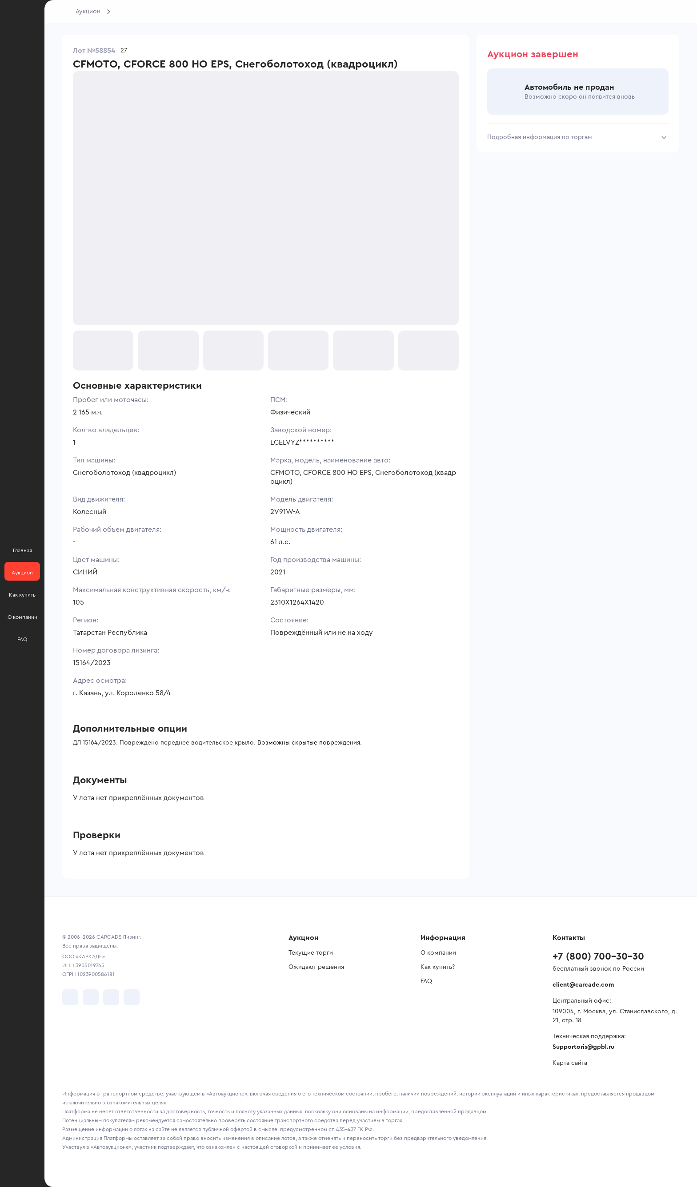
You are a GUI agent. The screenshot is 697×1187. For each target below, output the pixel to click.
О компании (438, 953)
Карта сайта (570, 1063)
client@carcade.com (583, 985)
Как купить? (438, 967)
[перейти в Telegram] (91, 997)
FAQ (426, 981)
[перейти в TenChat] (132, 997)
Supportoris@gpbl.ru (583, 1047)
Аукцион (88, 11)
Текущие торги (310, 953)
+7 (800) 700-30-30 (598, 956)
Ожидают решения (316, 967)
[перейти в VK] (70, 997)
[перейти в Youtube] (111, 997)
